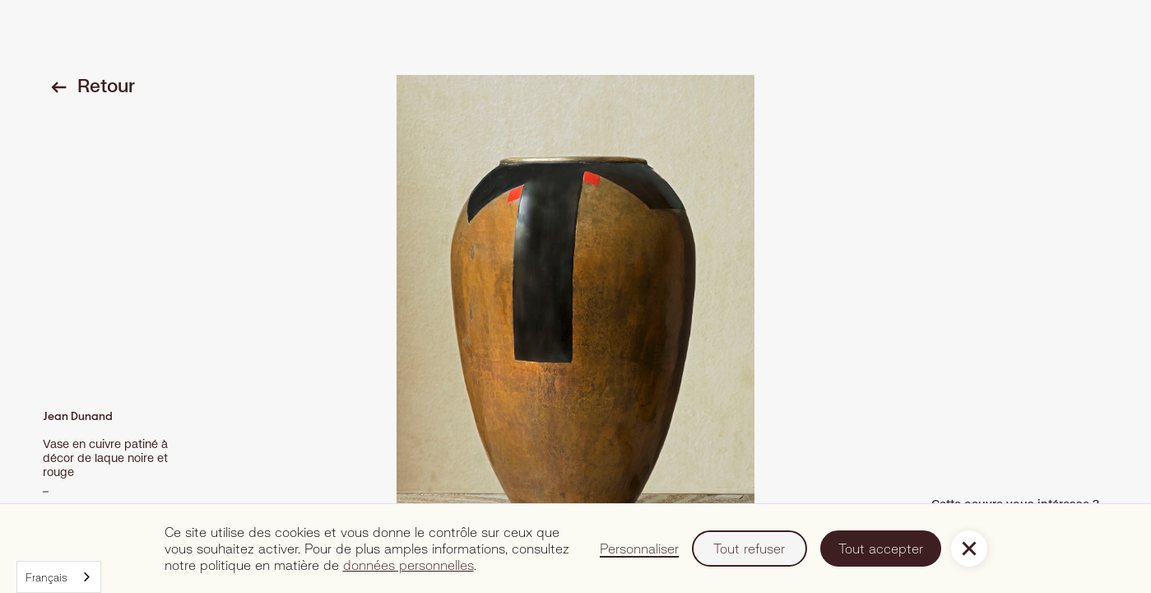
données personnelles (408, 564)
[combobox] (58, 577)
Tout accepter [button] (880, 548)
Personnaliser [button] (639, 548)
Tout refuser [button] (749, 548)
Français (46, 577)
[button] (969, 548)
